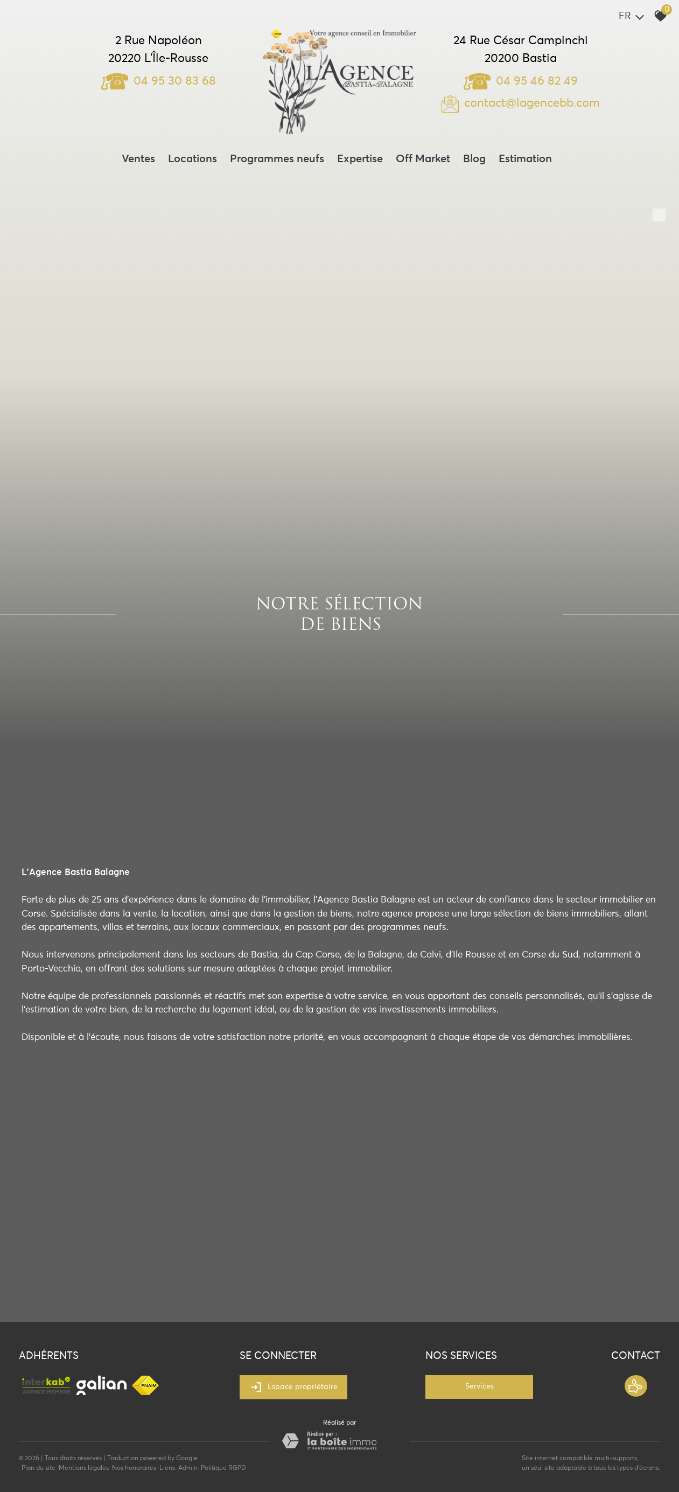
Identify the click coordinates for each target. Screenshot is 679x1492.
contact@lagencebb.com (532, 103)
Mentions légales (84, 1468)
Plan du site (38, 1468)
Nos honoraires (134, 1468)
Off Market (423, 159)
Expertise (360, 159)
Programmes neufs (277, 159)
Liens (167, 1468)
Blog (474, 159)
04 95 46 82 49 (521, 81)
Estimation (525, 159)
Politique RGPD (223, 1468)
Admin (188, 1468)
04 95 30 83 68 (158, 81)
